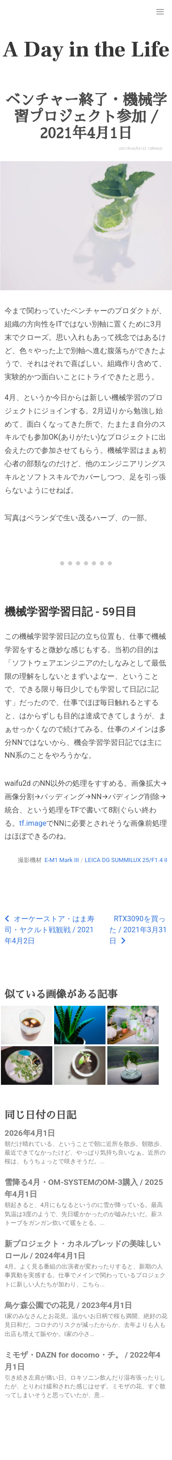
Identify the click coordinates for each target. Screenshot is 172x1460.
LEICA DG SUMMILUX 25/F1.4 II (126, 860)
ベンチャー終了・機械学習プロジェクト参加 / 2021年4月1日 (85, 117)
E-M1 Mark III (61, 860)
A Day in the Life (86, 49)
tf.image (32, 823)
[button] (160, 12)
